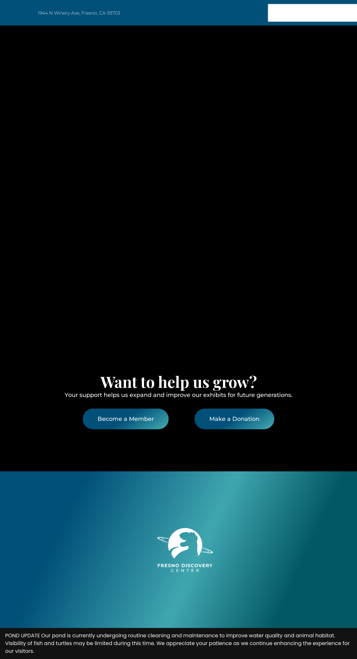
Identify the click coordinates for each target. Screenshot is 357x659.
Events (258, 48)
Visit (229, 48)
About (201, 48)
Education (295, 48)
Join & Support (182, 79)
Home (170, 48)
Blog (223, 79)
